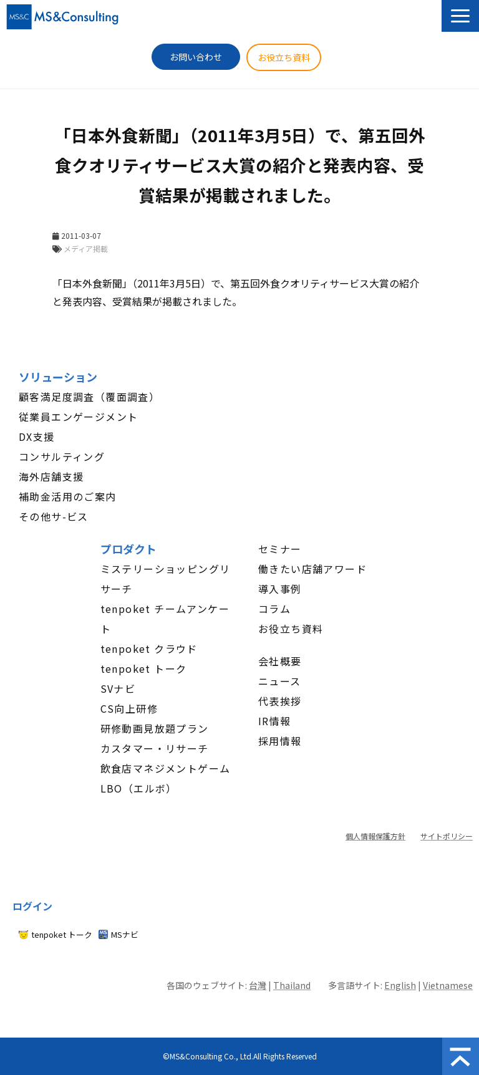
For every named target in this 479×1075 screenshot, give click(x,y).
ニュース (279, 680)
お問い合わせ (196, 57)
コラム (274, 608)
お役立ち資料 (284, 57)
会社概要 (280, 660)
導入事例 (280, 588)
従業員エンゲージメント (78, 416)
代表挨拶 (280, 700)
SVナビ (118, 688)
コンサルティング (62, 456)
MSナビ (124, 934)
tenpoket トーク (143, 668)
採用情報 (280, 740)
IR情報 (274, 720)
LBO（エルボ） (138, 788)
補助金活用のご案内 (68, 496)
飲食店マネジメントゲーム (165, 768)
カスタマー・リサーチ (154, 748)
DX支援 (37, 436)
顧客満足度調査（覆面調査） (89, 396)
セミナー (280, 548)
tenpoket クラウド (149, 648)
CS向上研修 (129, 708)
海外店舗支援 (51, 476)
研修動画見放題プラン (154, 728)
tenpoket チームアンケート (165, 618)
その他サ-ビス (54, 516)
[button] (460, 16)
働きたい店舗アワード (312, 568)
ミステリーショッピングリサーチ (165, 578)
